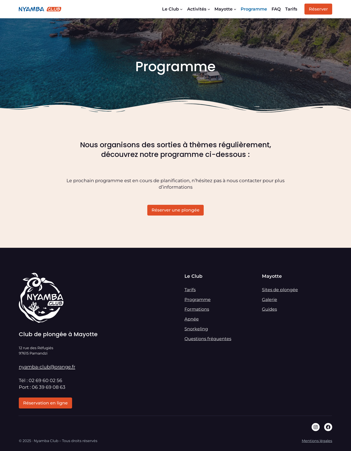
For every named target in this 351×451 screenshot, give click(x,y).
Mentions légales (317, 441)
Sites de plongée (280, 289)
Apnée (191, 319)
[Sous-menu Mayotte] (235, 9)
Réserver (318, 9)
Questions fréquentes (207, 338)
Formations (196, 309)
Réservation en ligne (45, 403)
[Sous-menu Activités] (209, 9)
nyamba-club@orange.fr (47, 367)
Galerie (269, 299)
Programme (197, 299)
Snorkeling (196, 328)
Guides (269, 309)
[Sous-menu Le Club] (181, 9)
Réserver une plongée (175, 210)
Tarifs (190, 289)
